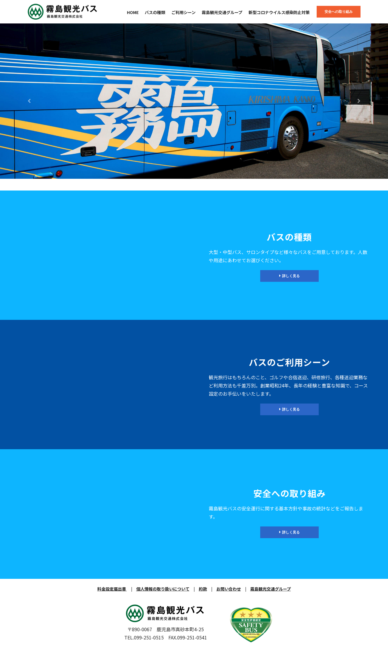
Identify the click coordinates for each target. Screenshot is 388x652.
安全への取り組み (339, 11)
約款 (203, 589)
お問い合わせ (228, 589)
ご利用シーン (183, 12)
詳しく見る (289, 276)
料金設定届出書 (112, 589)
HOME (133, 12)
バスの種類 (155, 12)
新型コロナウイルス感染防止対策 (279, 12)
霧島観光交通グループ (222, 12)
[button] (29, 101)
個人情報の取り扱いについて (162, 589)
